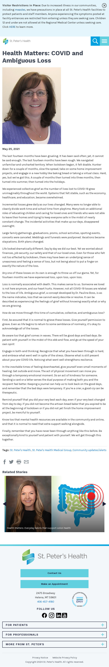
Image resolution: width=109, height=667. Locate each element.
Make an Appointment (54, 583)
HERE (12, 27)
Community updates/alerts (89, 450)
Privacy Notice (40, 657)
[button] (20, 463)
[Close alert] (104, 5)
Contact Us (54, 573)
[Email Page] (27, 463)
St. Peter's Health (20, 450)
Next (104, 504)
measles (20, 9)
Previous (5, 504)
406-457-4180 (45, 601)
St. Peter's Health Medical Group (51, 450)
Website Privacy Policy (64, 657)
